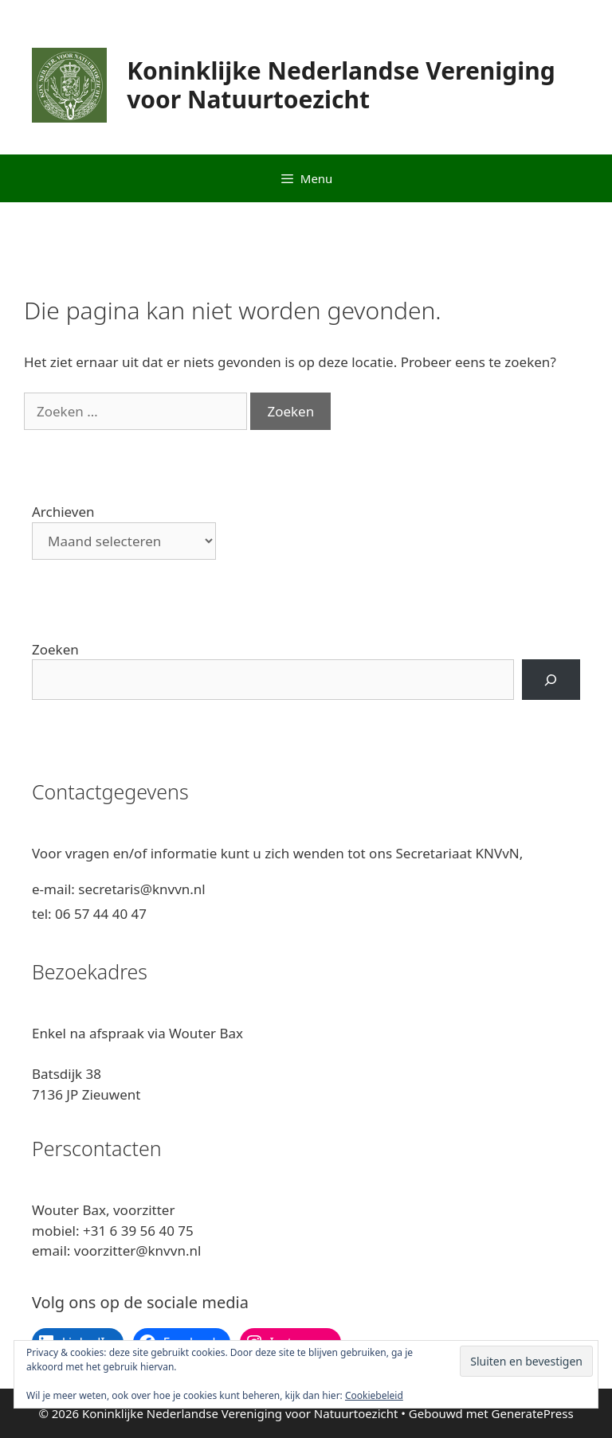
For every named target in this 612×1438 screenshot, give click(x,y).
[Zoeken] (551, 679)
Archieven (63, 511)
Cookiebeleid (374, 1395)
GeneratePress (533, 1413)
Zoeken (55, 649)
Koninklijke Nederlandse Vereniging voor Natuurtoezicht (341, 84)
